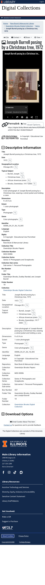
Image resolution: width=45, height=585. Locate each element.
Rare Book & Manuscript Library (22, 24)
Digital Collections (21, 8)
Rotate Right (17, 117)
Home (5, 24)
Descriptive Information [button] (21, 148)
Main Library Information (16, 454)
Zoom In (7, 117)
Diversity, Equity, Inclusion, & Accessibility (18, 492)
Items (37, 26)
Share (27, 37)
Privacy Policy (24, 536)
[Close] (26, 107)
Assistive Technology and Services (15, 487)
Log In (42, 2)
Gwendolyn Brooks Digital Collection (19, 26)
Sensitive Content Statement (12, 18)
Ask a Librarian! (7, 467)
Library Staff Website (10, 501)
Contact (15, 37)
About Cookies (8, 536)
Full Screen (36, 117)
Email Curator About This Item (22, 422)
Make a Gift (6, 517)
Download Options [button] (17, 414)
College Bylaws (24, 542)
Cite (6, 37)
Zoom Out (12, 117)
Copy (23, 124)
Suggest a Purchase (10, 521)
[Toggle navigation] (5, 14)
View (37, 37)
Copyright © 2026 (8, 542)
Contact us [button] (8, 425)
